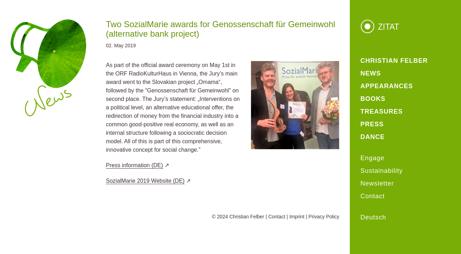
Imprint (297, 216)
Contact (276, 216)
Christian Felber (246, 216)
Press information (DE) (134, 165)
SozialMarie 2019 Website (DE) (145, 181)
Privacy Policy (324, 216)
